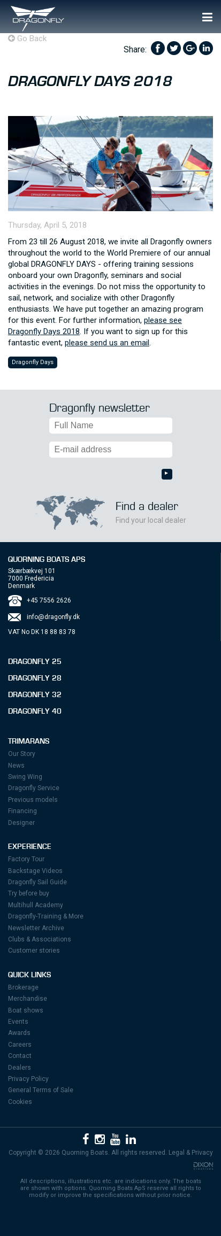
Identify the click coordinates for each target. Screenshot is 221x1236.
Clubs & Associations (39, 939)
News (16, 765)
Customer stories (34, 950)
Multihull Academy (35, 905)
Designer (21, 822)
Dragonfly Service (33, 788)
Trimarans (28, 741)
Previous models (33, 800)
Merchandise (27, 998)
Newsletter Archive (36, 928)
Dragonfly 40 (35, 711)
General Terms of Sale (40, 1090)
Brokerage (23, 987)
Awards (19, 1033)
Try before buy (28, 893)
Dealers (19, 1067)
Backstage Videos (35, 871)
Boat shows (25, 1010)
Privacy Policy (28, 1079)
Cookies (20, 1102)
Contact (20, 1056)
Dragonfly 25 (35, 662)
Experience (29, 847)
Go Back (27, 38)
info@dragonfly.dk (53, 617)
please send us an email (107, 342)
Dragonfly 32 (35, 695)
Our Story (21, 754)
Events (18, 1021)
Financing (22, 811)
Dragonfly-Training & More (45, 916)
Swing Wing (25, 777)
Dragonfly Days (33, 362)
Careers (20, 1044)
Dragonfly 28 (35, 678)
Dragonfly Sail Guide (37, 882)
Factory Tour (26, 859)
